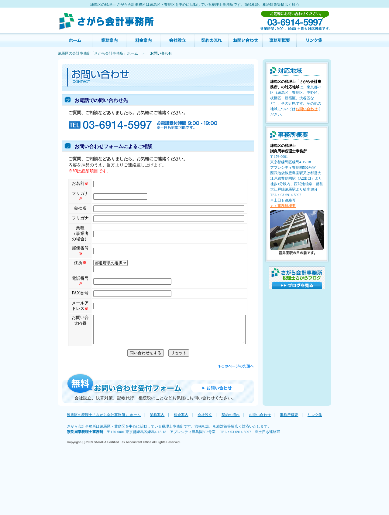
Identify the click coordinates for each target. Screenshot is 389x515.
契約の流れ (211, 40)
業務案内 (109, 40)
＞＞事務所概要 (283, 206)
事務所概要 (280, 40)
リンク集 (314, 40)
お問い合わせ (246, 40)
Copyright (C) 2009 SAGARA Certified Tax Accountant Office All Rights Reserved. (124, 504)
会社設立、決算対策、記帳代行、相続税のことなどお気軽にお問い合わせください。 (155, 460)
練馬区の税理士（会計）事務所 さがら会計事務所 (106, 20)
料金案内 (143, 40)
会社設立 (177, 40)
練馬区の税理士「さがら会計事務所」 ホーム (104, 477)
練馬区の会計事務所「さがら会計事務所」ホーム (98, 53)
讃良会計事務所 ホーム (75, 40)
